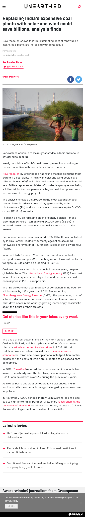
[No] (80, 502)
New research (11, 174)
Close (11, 506)
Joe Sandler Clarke (12, 62)
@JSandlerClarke (15, 67)
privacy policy (11, 501)
